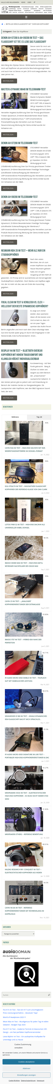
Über (29, 2)
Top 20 (39, 417)
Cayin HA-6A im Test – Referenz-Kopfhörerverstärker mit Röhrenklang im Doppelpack (24, 911)
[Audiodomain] (17, 959)
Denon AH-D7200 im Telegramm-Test (19, 143)
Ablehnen (26, 1068)
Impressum (40, 1081)
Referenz (15, 417)
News (23, 2)
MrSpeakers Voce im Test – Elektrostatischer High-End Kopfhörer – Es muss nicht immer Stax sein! (26, 796)
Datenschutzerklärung (28, 1081)
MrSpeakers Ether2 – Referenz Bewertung (24, 834)
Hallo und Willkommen (10, 2)
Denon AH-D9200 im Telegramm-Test (19, 196)
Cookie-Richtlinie (14, 1081)
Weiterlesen (9, 81)
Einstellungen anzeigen (26, 1075)
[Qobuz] (26, 987)
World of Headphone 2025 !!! (14, 1017)
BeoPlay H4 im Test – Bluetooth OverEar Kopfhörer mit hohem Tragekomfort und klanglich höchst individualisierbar (21, 354)
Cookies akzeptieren (26, 1062)
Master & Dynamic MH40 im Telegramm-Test (23, 89)
